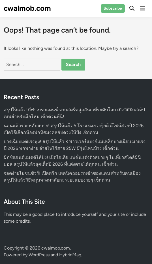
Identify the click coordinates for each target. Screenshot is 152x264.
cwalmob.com (27, 8)
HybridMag (70, 254)
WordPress (39, 254)
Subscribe (113, 8)
